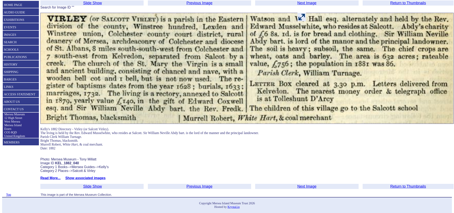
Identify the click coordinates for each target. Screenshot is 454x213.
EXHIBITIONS (14, 19)
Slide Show (92, 3)
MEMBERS (12, 142)
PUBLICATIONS (15, 57)
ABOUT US (12, 101)
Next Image (307, 3)
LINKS (8, 87)
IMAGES (10, 34)
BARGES (10, 79)
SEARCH (10, 42)
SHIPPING (11, 72)
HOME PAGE (13, 5)
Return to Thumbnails (408, 3)
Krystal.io (234, 207)
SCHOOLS (11, 49)
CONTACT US (14, 109)
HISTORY (11, 64)
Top (8, 194)
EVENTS (10, 27)
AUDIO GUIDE (14, 12)
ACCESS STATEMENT (19, 94)
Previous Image (199, 3)
